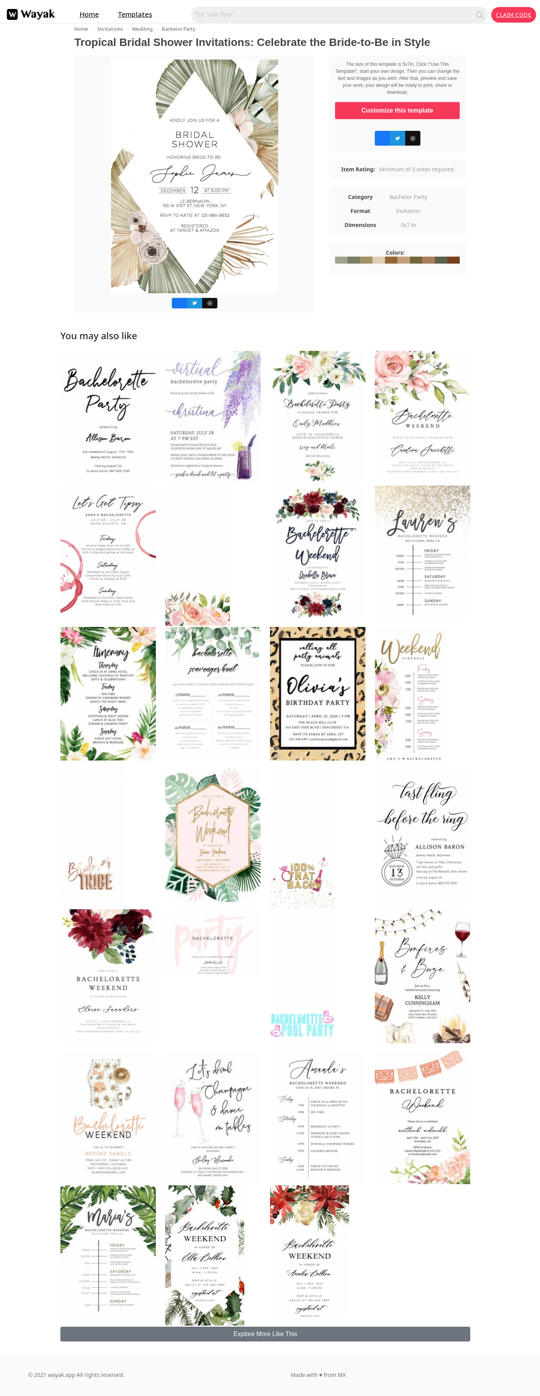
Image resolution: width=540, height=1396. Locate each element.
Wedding (142, 29)
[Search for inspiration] (334, 14)
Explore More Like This (265, 1334)
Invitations (110, 29)
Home (89, 14)
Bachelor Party (178, 29)
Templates (135, 14)
